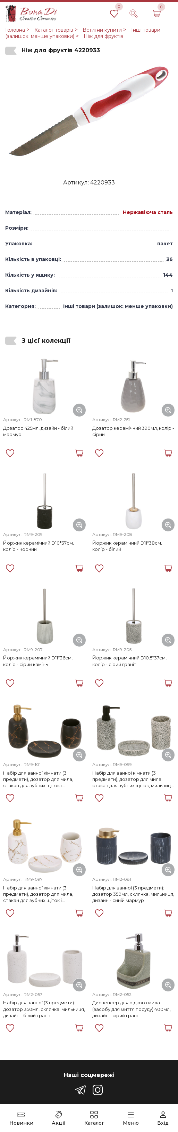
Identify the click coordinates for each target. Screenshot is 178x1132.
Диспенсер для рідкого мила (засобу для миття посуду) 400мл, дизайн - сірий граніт (131, 1009)
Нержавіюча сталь (148, 212)
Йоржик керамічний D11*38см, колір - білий (127, 546)
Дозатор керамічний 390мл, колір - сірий (133, 431)
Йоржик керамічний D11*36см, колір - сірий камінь (38, 661)
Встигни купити (102, 30)
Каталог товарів (53, 30)
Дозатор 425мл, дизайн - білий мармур (38, 431)
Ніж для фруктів (103, 36)
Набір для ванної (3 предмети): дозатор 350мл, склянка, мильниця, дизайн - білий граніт (44, 1009)
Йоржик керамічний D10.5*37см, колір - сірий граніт (129, 661)
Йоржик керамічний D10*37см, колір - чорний (38, 546)
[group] (89, 113)
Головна (15, 30)
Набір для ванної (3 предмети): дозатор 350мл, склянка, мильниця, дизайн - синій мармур (133, 894)
